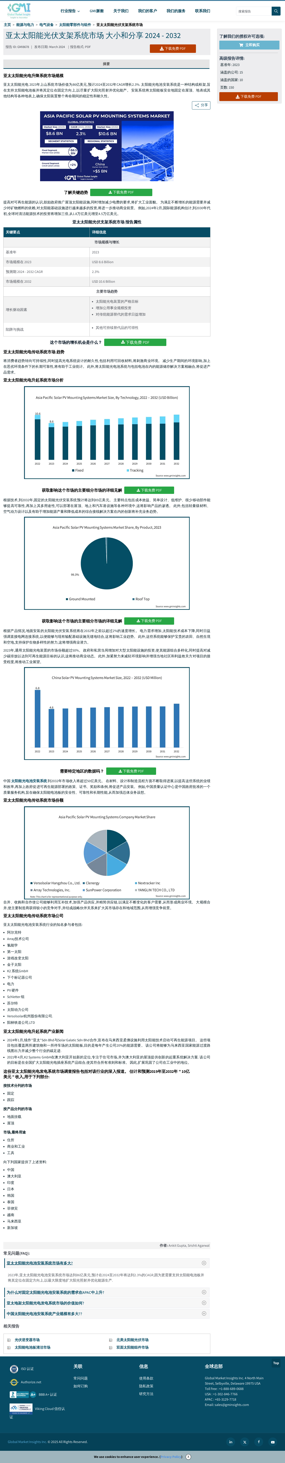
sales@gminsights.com (231, 1404)
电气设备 (46, 24)
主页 (7, 24)
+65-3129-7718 (225, 1399)
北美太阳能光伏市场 (132, 1340)
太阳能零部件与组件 (75, 24)
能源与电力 (25, 24)
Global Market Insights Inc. (27, 1441)
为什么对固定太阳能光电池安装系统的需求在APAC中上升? (108, 1292)
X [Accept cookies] (188, 1456)
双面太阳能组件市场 (132, 1347)
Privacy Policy (171, 1457)
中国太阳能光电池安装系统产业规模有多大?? (108, 1313)
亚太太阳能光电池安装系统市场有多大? (108, 1263)
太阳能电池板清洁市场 (32, 1347)
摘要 (106, 64)
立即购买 (249, 45)
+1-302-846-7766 (225, 1394)
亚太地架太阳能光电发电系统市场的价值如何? (108, 1303)
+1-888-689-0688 (231, 1388)
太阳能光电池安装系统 (29, 781)
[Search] (276, 11)
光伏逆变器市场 (27, 1340)
